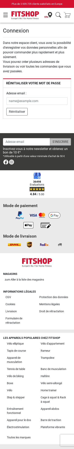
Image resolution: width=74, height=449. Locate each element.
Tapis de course (16, 350)
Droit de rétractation (51, 311)
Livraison (11, 311)
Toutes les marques (19, 437)
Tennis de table (16, 369)
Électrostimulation (18, 427)
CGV (8, 297)
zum (24, 279)
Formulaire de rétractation (14, 320)
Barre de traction (51, 420)
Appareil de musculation (14, 360)
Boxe (10, 383)
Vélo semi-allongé (51, 383)
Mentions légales (49, 304)
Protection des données (53, 297)
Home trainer (49, 390)
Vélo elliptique (15, 343)
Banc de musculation (53, 369)
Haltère (45, 376)
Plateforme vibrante (53, 427)
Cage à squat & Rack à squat (53, 399)
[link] (5, 163)
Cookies (10, 304)
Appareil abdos (50, 409)
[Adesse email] (26, 142)
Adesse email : (16, 93)
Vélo (9, 390)
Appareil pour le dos (19, 420)
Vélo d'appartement (53, 343)
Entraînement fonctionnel (15, 411)
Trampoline (47, 358)
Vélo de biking (15, 376)
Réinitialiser (17, 111)
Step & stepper (16, 397)
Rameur (45, 350)
